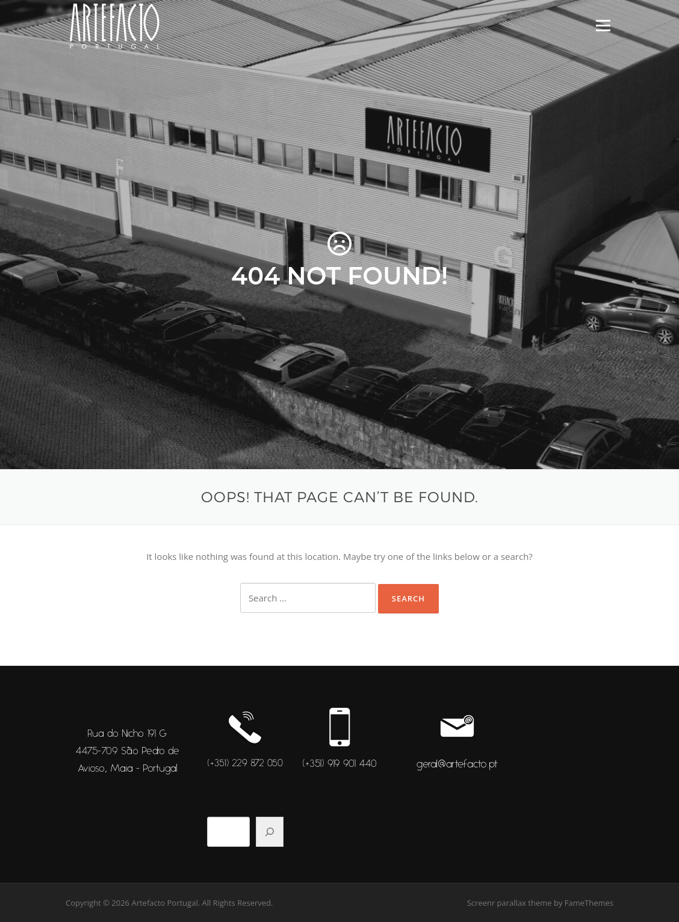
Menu (602, 25)
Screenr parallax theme (509, 902)
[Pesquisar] (270, 832)
